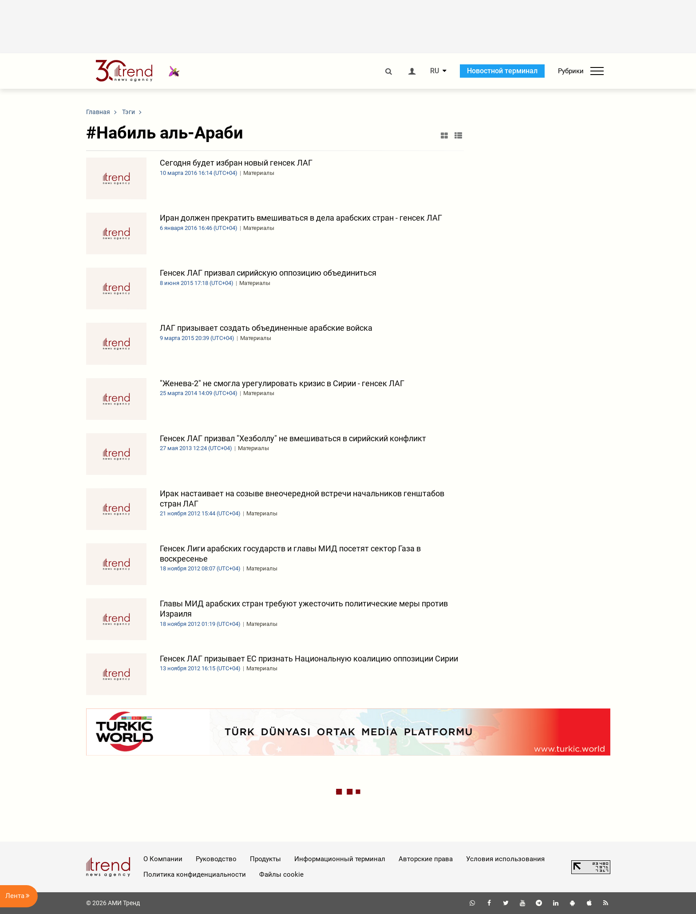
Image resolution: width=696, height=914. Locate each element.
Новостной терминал (502, 71)
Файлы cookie (281, 874)
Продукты (265, 859)
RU (434, 71)
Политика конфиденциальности (194, 874)
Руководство (216, 859)
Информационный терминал (339, 859)
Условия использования (505, 859)
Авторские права (426, 859)
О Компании (162, 859)
